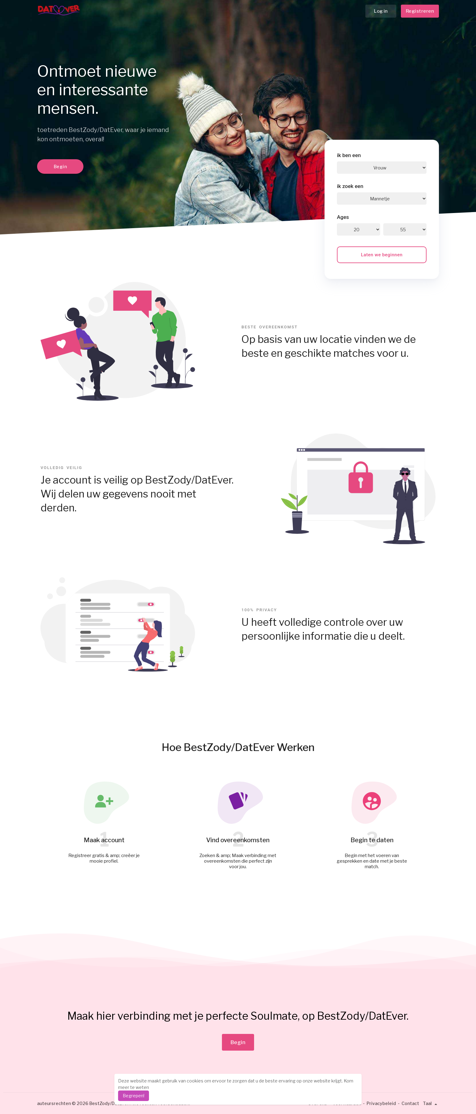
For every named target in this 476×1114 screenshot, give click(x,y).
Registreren (420, 11)
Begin (60, 166)
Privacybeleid (381, 1103)
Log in (381, 11)
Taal (431, 1103)
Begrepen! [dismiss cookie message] (133, 1095)
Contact (410, 1103)
